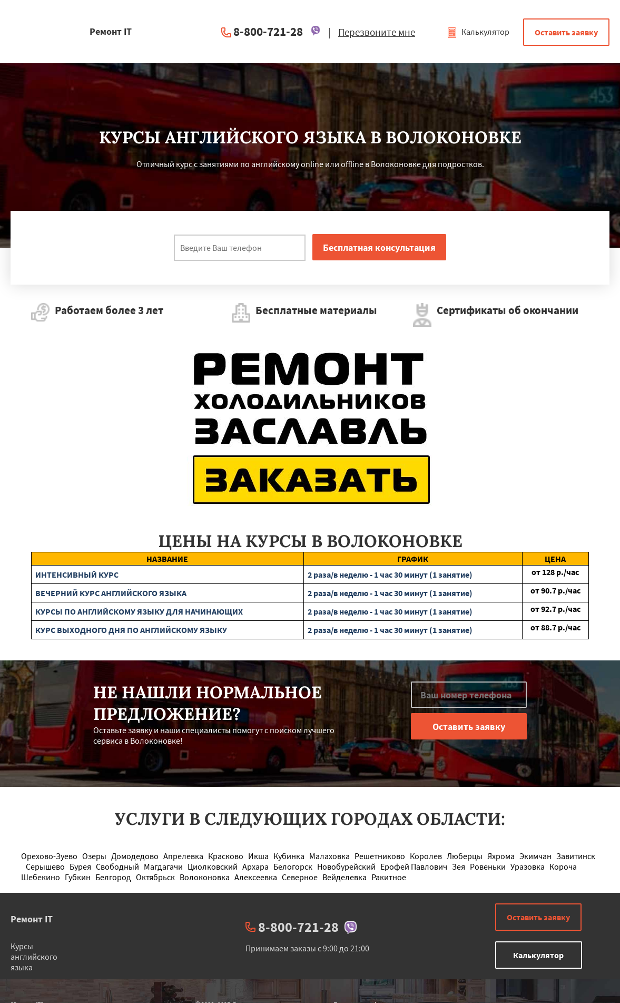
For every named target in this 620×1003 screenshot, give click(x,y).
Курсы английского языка (34, 956)
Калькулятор (478, 31)
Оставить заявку (566, 32)
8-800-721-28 (268, 31)
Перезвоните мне (376, 32)
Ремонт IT (32, 919)
